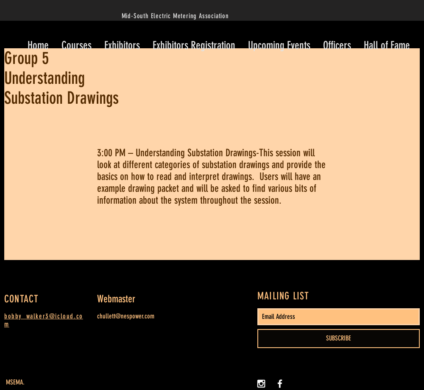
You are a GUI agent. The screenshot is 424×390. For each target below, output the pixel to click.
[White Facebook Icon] (279, 383)
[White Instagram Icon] (261, 383)
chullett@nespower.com (125, 316)
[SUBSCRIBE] (338, 338)
